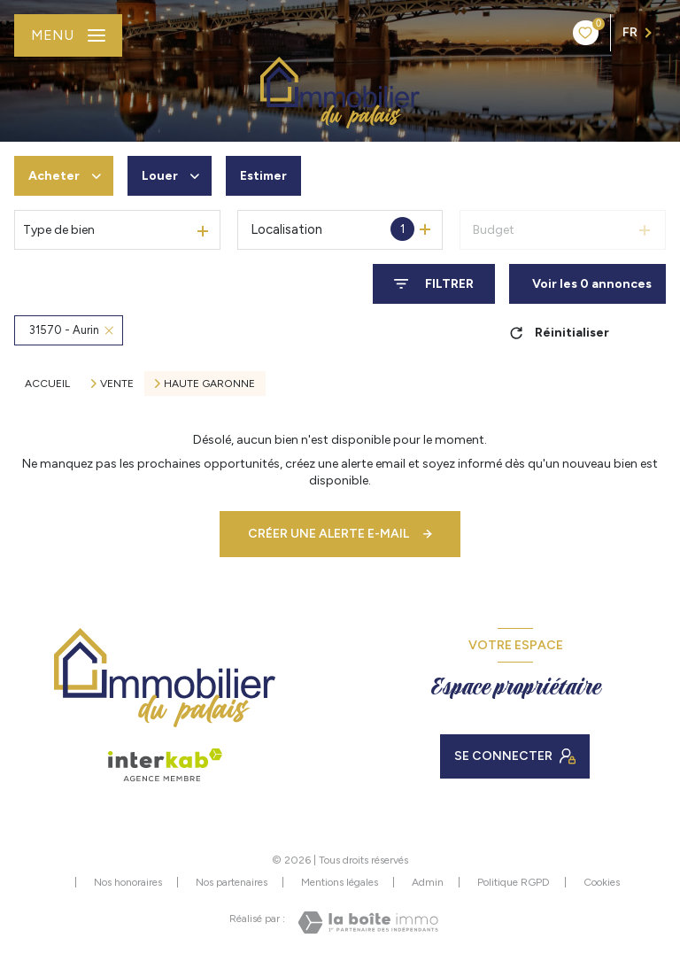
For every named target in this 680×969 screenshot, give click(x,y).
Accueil (47, 383)
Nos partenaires (231, 882)
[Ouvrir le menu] (68, 35)
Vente (117, 383)
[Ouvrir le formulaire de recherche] (434, 284)
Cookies (601, 882)
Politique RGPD (513, 882)
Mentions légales (339, 882)
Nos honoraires (128, 882)
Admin (428, 882)
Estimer (263, 175)
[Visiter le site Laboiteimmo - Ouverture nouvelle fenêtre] (368, 922)
